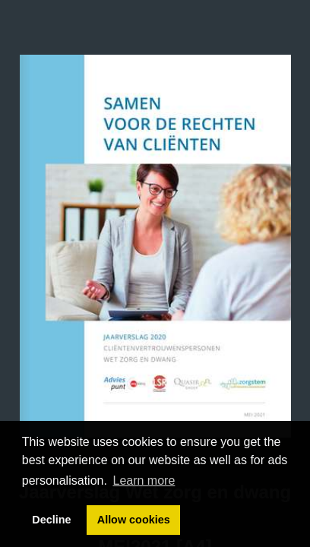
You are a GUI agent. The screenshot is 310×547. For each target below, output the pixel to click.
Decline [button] (51, 520)
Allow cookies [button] (133, 520)
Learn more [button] (144, 480)
